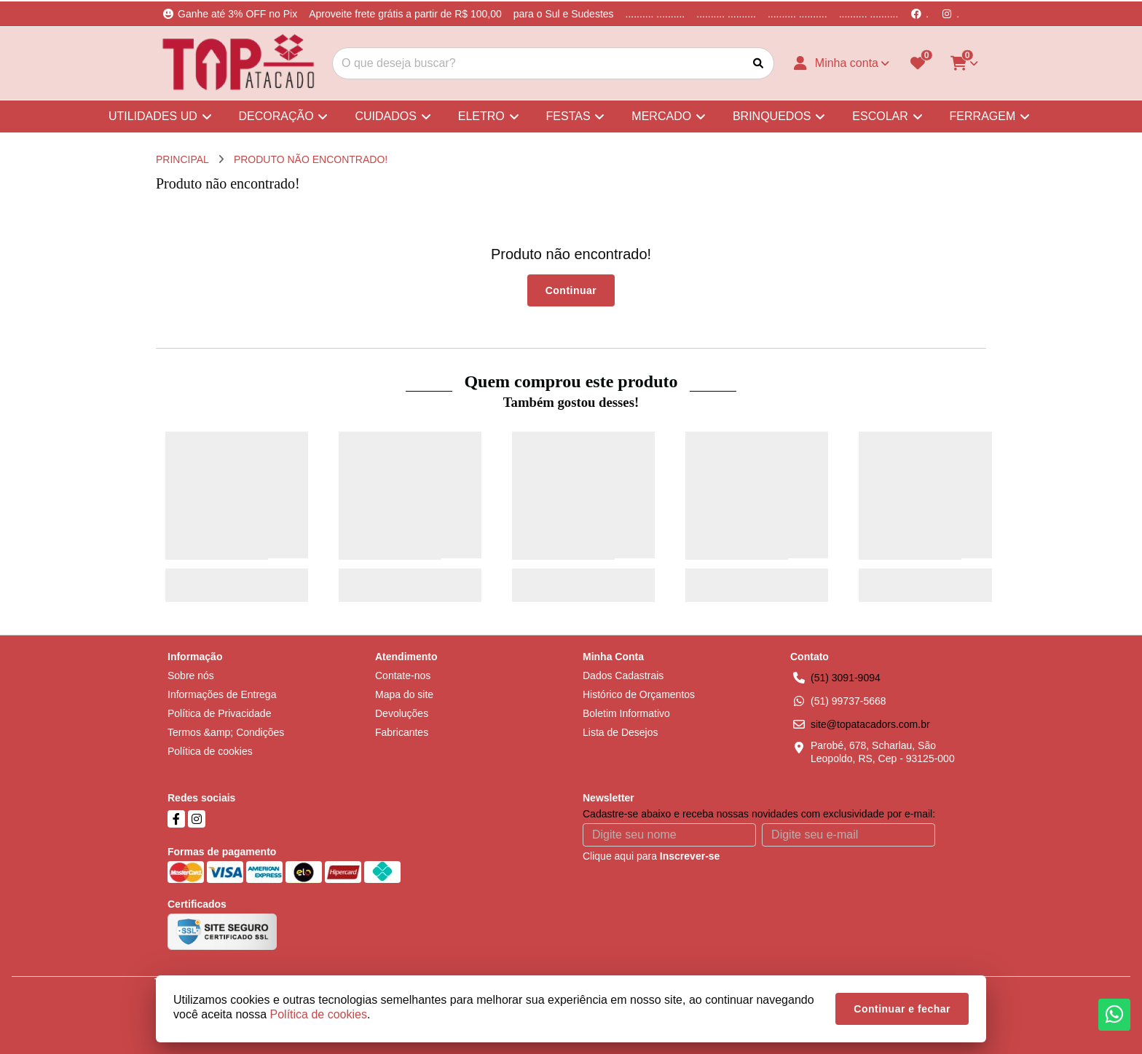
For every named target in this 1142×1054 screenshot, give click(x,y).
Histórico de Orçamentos (639, 694)
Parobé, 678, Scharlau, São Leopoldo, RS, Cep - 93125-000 (883, 752)
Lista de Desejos (620, 732)
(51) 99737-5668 (848, 701)
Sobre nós (191, 675)
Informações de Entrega (222, 694)
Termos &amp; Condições (226, 732)
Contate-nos (402, 675)
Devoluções (401, 713)
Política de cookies (210, 751)
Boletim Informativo (626, 713)
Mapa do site (404, 694)
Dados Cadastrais (623, 675)
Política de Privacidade (219, 713)
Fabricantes (401, 732)
